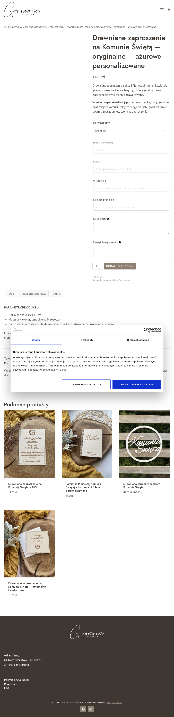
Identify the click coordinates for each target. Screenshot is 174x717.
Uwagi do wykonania (107, 242)
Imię (103, 142)
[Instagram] (91, 709)
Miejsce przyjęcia (103, 199)
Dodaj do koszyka (119, 266)
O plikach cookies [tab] (138, 339)
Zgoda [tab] (36, 339)
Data (97, 161)
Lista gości (101, 218)
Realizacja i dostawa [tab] (33, 293)
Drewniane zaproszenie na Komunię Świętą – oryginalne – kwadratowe (28, 586)
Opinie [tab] (57, 293)
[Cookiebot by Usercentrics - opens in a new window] (146, 330)
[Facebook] (83, 709)
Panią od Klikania (114, 702)
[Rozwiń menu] (162, 9)
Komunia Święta (110, 280)
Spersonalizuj (87, 384)
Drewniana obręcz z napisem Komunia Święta (141, 485)
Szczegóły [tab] (87, 339)
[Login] (169, 9)
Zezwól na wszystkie (136, 384)
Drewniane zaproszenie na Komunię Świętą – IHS (25, 485)
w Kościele (99, 180)
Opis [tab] (11, 293)
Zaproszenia (124, 280)
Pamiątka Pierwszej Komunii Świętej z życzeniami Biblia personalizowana (83, 487)
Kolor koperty (102, 122)
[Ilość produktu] (97, 266)
